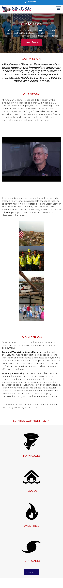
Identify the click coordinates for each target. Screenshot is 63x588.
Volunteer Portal (33, 2)
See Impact (31, 572)
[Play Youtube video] (31, 159)
